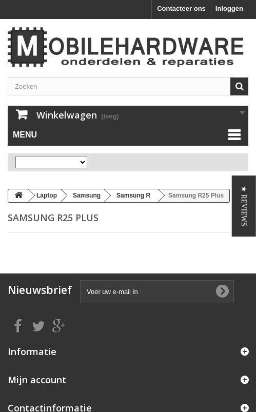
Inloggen (229, 8)
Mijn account (37, 380)
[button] (244, 206)
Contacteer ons (181, 8)
